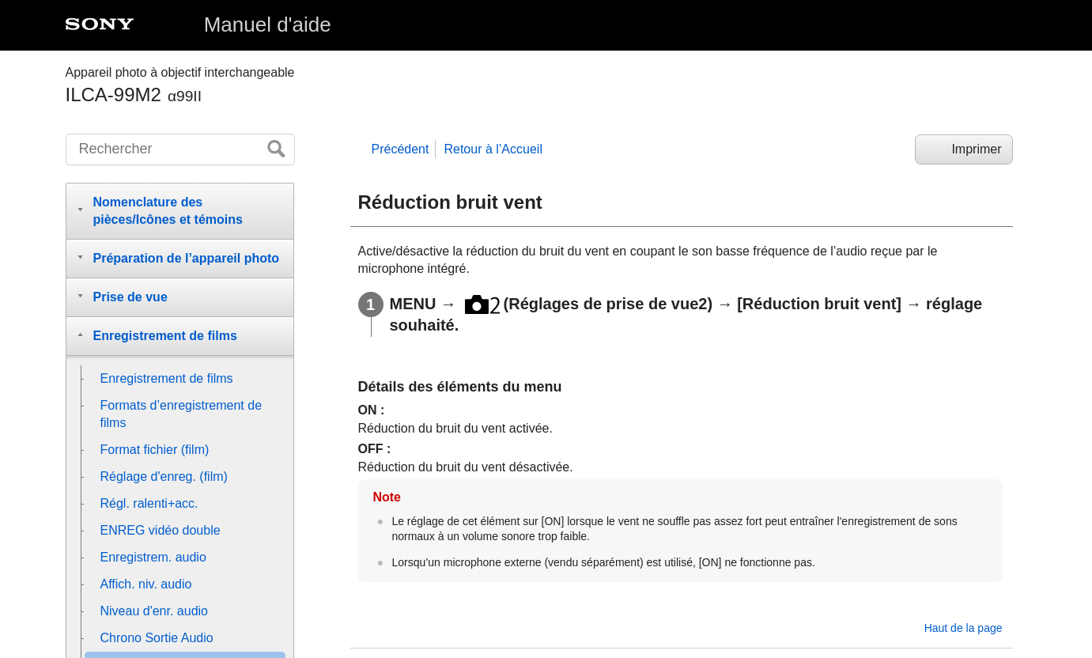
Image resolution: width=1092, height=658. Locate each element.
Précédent (400, 149)
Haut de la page (963, 628)
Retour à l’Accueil (493, 149)
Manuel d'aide (267, 24)
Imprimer (976, 149)
